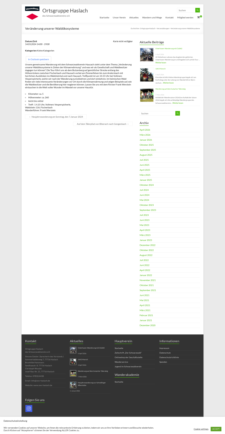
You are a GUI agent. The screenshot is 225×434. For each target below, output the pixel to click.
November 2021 (148, 280)
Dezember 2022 (147, 245)
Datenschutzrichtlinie (169, 357)
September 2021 (148, 290)
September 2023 (148, 210)
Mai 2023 (144, 225)
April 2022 (145, 270)
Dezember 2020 (147, 325)
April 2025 (145, 169)
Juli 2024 (144, 189)
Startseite (104, 17)
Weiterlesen (160, 62)
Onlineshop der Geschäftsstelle (128, 357)
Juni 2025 (144, 164)
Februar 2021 (146, 315)
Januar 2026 (146, 139)
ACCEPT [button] (216, 429)
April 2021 (145, 305)
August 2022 (146, 255)
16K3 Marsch (160, 69)
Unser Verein (119, 17)
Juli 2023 (144, 215)
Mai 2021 (144, 300)
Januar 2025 (146, 179)
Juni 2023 (144, 220)
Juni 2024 (144, 195)
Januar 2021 (146, 320)
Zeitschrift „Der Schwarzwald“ (128, 352)
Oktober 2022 (147, 250)
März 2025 (145, 174)
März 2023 (145, 235)
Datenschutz (165, 352)
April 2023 (145, 230)
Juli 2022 (144, 260)
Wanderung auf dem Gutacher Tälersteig (170, 89)
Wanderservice (121, 362)
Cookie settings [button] (201, 429)
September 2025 (148, 149)
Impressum (164, 348)
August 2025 (146, 154)
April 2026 (145, 129)
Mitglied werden (185, 17)
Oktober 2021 (147, 285)
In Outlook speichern (38, 59)
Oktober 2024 (147, 184)
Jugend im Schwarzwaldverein (128, 366)
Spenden (163, 362)
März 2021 (145, 310)
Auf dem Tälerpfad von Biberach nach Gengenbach (103, 123)
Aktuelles (134, 17)
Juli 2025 (144, 159)
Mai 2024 (144, 200)
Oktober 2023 (147, 205)
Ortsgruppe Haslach (65, 10)
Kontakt (169, 17)
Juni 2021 (144, 295)
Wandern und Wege (152, 17)
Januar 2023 (146, 240)
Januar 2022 (146, 275)
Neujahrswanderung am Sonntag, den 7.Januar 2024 (56, 116)
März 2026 (145, 134)
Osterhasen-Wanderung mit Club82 (168, 48)
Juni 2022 (144, 265)
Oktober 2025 (147, 144)
